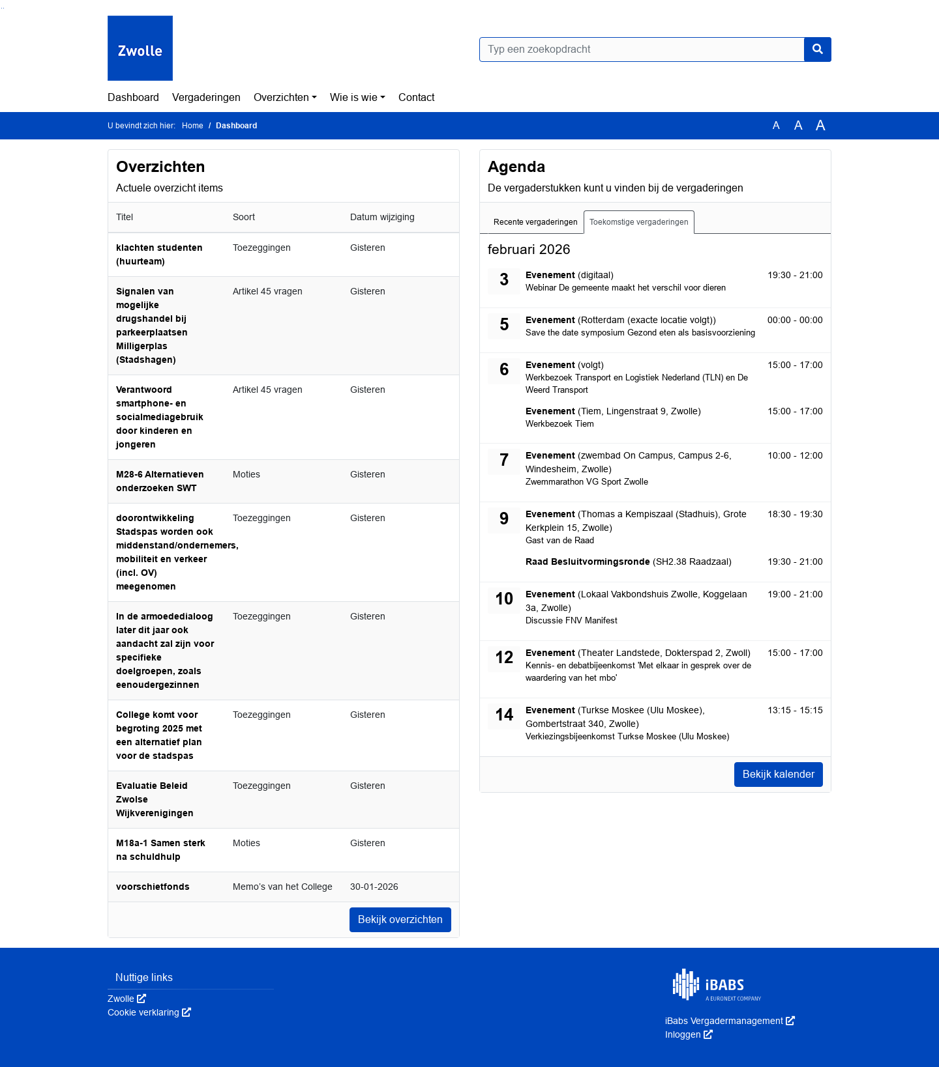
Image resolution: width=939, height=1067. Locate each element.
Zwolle (127, 998)
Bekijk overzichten (400, 919)
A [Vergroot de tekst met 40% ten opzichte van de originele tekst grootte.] (821, 126)
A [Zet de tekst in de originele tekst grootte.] (776, 125)
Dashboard (133, 97)
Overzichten (281, 97)
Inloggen (689, 1034)
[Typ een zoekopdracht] (655, 49)
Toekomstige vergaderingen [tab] (639, 222)
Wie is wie (354, 97)
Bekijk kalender (778, 774)
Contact (416, 97)
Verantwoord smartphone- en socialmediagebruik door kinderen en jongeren (159, 416)
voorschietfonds (153, 886)
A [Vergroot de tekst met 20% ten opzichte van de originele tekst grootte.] (798, 125)
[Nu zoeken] (817, 49)
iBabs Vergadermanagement (730, 1021)
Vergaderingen (206, 97)
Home (192, 125)
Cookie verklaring (149, 1012)
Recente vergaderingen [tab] (536, 222)
